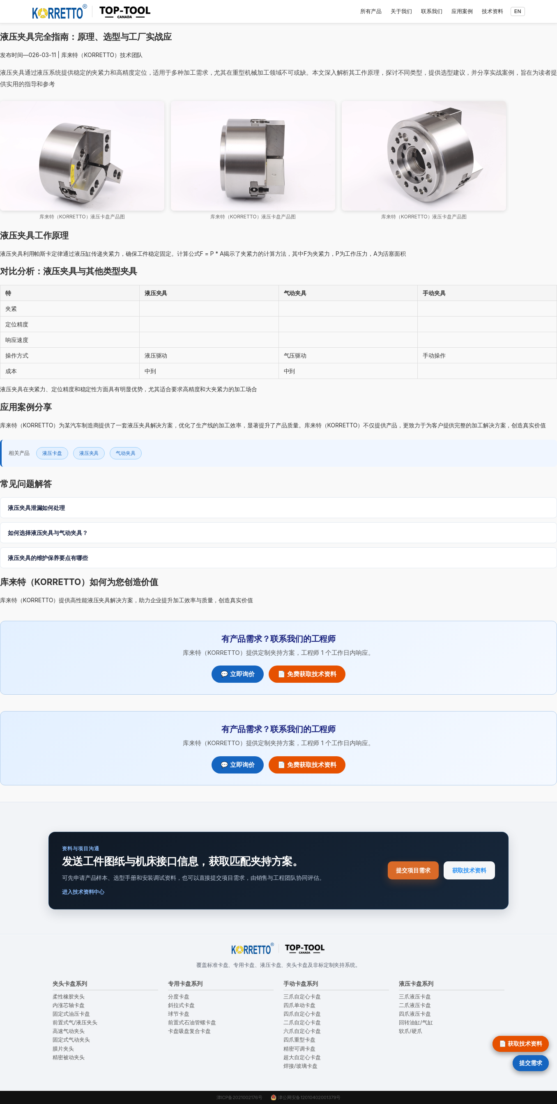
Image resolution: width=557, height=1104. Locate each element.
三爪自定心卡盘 (302, 997)
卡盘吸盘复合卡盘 (189, 1031)
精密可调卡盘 (299, 1049)
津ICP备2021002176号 (239, 1097)
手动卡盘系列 (300, 983)
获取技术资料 (469, 870)
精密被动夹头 (69, 1057)
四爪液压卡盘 (415, 1014)
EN (517, 11)
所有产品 (371, 11)
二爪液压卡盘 (415, 1005)
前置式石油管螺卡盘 (192, 1022)
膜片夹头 (63, 1049)
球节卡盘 (178, 1014)
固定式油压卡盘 (71, 1014)
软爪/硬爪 (410, 1031)
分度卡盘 (178, 997)
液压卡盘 (52, 453)
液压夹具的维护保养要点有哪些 (48, 557)
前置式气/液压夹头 (75, 1022)
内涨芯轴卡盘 (69, 1005)
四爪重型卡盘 (299, 1040)
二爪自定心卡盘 (302, 1022)
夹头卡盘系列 (70, 983)
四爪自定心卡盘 (302, 1014)
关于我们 (401, 11)
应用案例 (462, 11)
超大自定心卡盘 (302, 1057)
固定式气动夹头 (71, 1040)
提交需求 (530, 1062)
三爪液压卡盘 (415, 997)
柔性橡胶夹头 (69, 997)
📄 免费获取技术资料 (307, 674)
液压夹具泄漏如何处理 (36, 507)
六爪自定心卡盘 (302, 1031)
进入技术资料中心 (83, 891)
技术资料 (492, 11)
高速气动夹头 (69, 1031)
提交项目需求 (413, 870)
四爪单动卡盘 (299, 1005)
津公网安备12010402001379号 (306, 1097)
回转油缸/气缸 (416, 1022)
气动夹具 (126, 453)
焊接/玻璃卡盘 (300, 1066)
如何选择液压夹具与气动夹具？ (48, 532)
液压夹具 (89, 453)
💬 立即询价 (238, 674)
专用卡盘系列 (185, 983)
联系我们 (431, 11)
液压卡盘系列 (416, 983)
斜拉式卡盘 (181, 1005)
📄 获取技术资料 (520, 1043)
